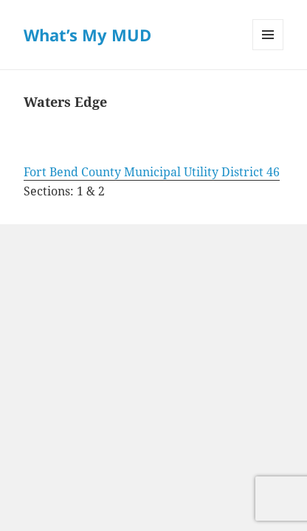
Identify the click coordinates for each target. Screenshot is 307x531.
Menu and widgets (268, 49)
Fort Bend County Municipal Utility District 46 (152, 172)
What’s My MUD (87, 35)
